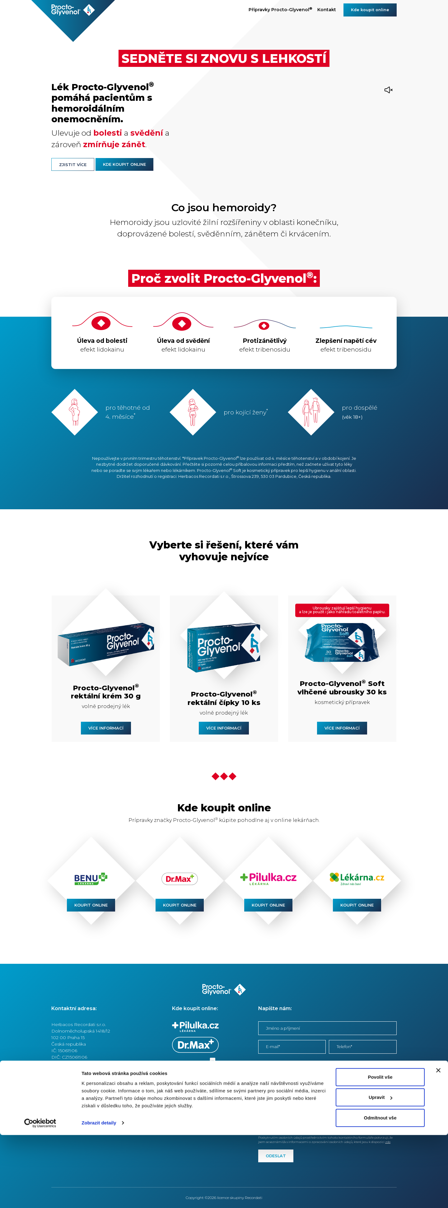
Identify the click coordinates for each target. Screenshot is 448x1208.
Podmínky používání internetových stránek (97, 1093)
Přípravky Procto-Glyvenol (280, 9)
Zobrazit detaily (99, 1195)
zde (262, 1127)
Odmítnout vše (380, 1190)
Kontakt (326, 9)
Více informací (106, 728)
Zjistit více (72, 164)
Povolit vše (380, 1150)
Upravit (380, 1170)
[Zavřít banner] (438, 1143)
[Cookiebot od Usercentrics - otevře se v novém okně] (40, 1196)
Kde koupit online (370, 9)
